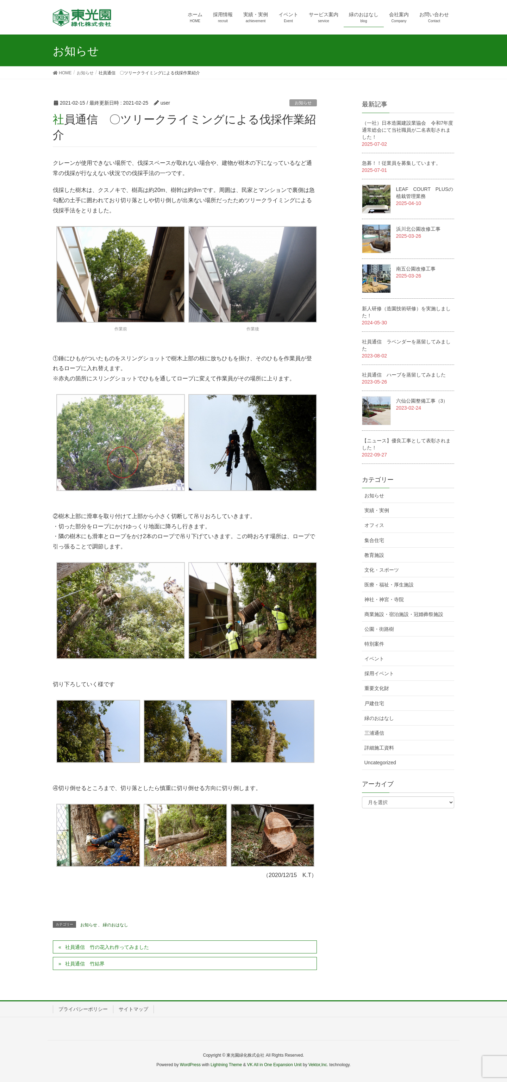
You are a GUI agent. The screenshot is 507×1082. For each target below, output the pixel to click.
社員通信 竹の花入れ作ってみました (107, 947)
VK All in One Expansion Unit (274, 1064)
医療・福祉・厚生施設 (389, 584)
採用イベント (379, 673)
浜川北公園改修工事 (418, 229)
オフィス (374, 525)
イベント (374, 658)
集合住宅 (374, 540)
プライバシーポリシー (83, 1009)
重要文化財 (376, 688)
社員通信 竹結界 (85, 963)
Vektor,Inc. (318, 1064)
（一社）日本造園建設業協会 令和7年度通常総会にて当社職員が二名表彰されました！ (407, 130)
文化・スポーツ (381, 570)
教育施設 (374, 555)
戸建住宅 (374, 703)
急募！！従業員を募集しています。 (401, 163)
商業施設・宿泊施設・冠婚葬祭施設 (403, 614)
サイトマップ (133, 1009)
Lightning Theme (226, 1064)
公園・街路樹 (379, 629)
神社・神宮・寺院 (384, 599)
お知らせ (303, 102)
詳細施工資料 (379, 748)
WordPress (190, 1064)
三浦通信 (374, 733)
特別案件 (374, 644)
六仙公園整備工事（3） (422, 401)
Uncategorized (380, 762)
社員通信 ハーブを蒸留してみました (404, 375)
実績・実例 (376, 510)
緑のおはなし (115, 924)
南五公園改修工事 (416, 269)
